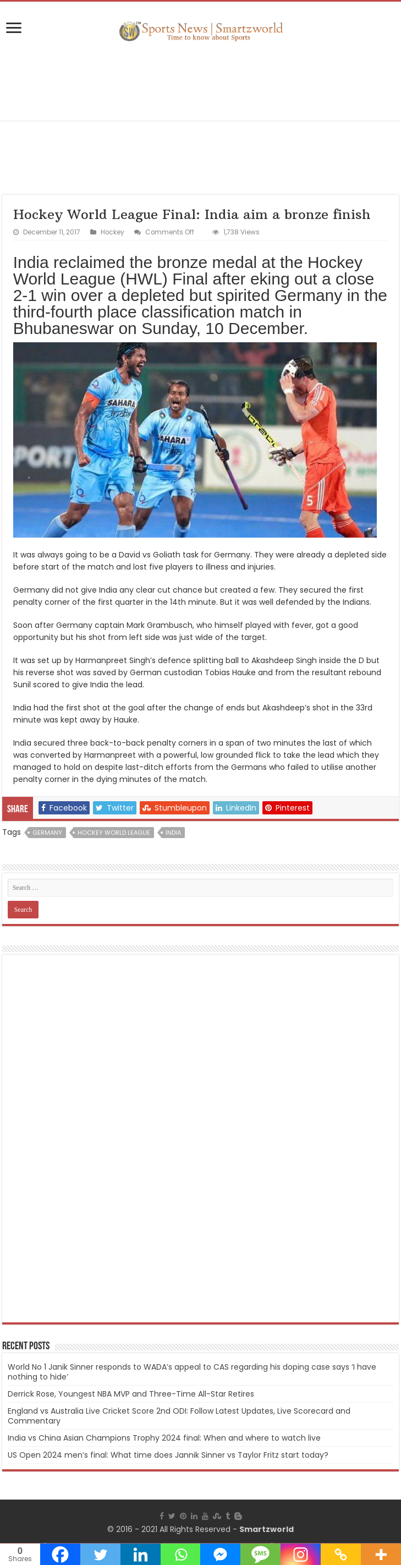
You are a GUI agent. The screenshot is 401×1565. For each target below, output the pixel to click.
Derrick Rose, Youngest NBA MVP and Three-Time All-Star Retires (131, 1393)
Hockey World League (114, 832)
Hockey (112, 232)
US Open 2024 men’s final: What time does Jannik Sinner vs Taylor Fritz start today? (168, 1454)
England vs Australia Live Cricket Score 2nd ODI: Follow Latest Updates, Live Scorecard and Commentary (179, 1415)
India (173, 832)
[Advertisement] (201, 82)
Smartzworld (266, 1529)
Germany (47, 832)
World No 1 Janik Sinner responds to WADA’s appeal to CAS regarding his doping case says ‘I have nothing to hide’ (192, 1371)
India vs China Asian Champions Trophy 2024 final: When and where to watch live (164, 1437)
